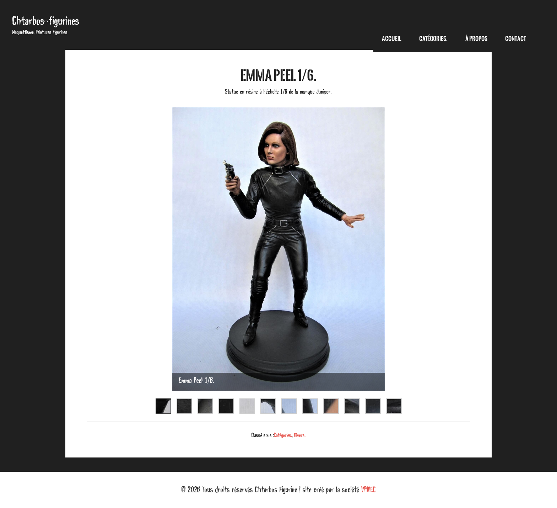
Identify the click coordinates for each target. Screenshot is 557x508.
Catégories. (283, 435)
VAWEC (368, 489)
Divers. (299, 435)
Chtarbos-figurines (45, 21)
